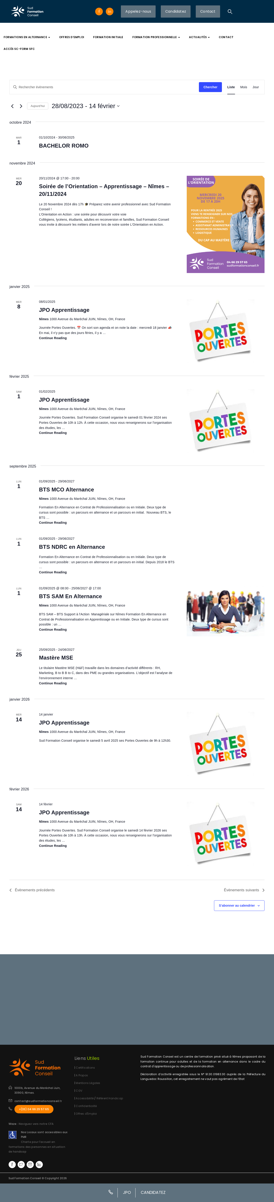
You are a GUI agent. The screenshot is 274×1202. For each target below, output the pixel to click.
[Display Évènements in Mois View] (243, 87)
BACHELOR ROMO (64, 146)
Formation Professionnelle (156, 37)
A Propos (82, 1075)
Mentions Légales (88, 1083)
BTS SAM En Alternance (70, 596)
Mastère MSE (56, 658)
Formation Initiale (108, 37)
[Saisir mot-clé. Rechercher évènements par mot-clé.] (104, 87)
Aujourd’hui (38, 106)
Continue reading (53, 338)
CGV (79, 1091)
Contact (207, 11)
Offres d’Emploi (71, 37)
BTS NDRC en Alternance (72, 547)
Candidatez (175, 11)
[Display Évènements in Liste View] (231, 87)
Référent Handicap (110, 1098)
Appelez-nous (138, 11)
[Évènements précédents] (12, 106)
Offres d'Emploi (86, 1114)
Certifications (85, 1068)
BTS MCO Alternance (66, 489)
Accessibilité (85, 1098)
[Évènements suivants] (21, 106)
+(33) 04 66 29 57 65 (34, 1109)
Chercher (210, 87)
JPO (127, 1192)
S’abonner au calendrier (237, 905)
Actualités (199, 37)
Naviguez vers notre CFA (36, 1124)
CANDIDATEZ (153, 1192)
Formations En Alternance (27, 37)
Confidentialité (86, 1106)
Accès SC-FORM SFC (19, 49)
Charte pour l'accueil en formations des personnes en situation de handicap (37, 1146)
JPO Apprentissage (64, 310)
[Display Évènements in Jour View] (256, 87)
